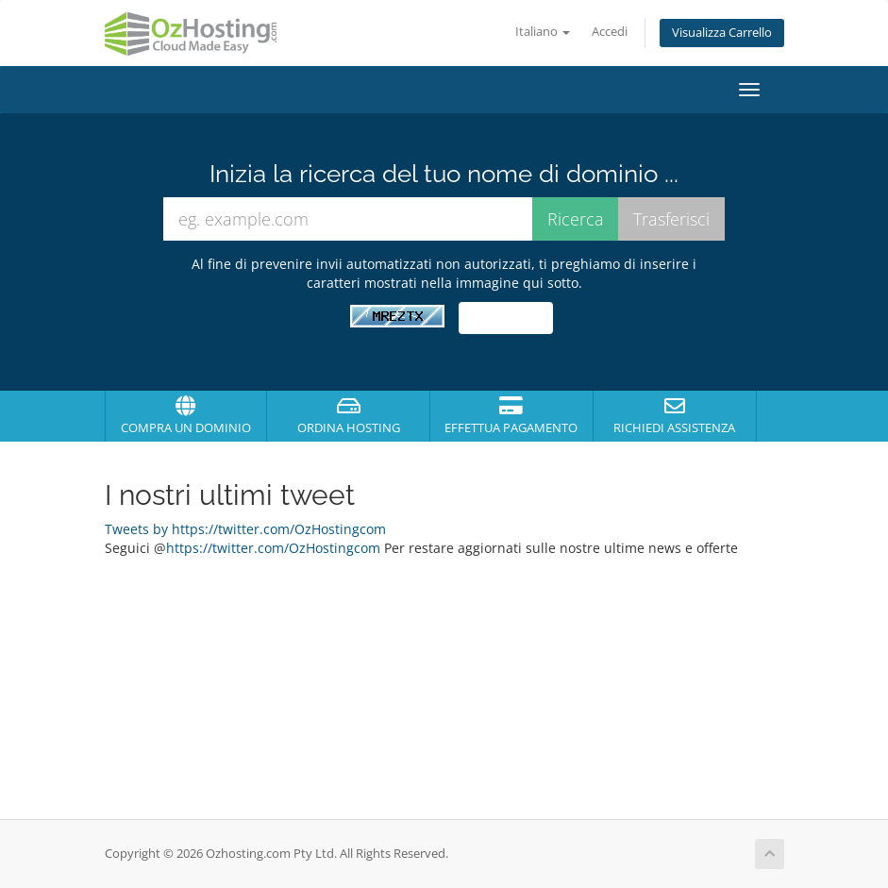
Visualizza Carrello (722, 33)
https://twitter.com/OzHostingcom (273, 548)
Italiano (542, 32)
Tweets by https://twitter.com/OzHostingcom (245, 529)
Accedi (610, 32)
